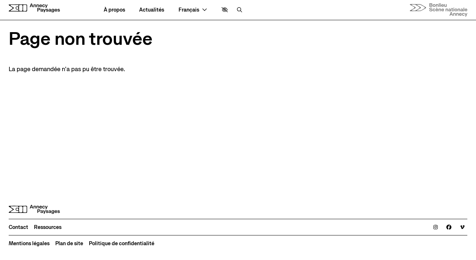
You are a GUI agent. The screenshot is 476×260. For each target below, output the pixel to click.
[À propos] (114, 10)
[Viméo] (462, 227)
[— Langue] (193, 10)
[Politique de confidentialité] (121, 243)
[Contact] (18, 227)
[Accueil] (34, 8)
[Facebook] (448, 227)
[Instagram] (435, 227)
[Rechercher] (239, 10)
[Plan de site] (69, 243)
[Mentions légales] (29, 243)
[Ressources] (47, 227)
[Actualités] (151, 10)
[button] (225, 9)
